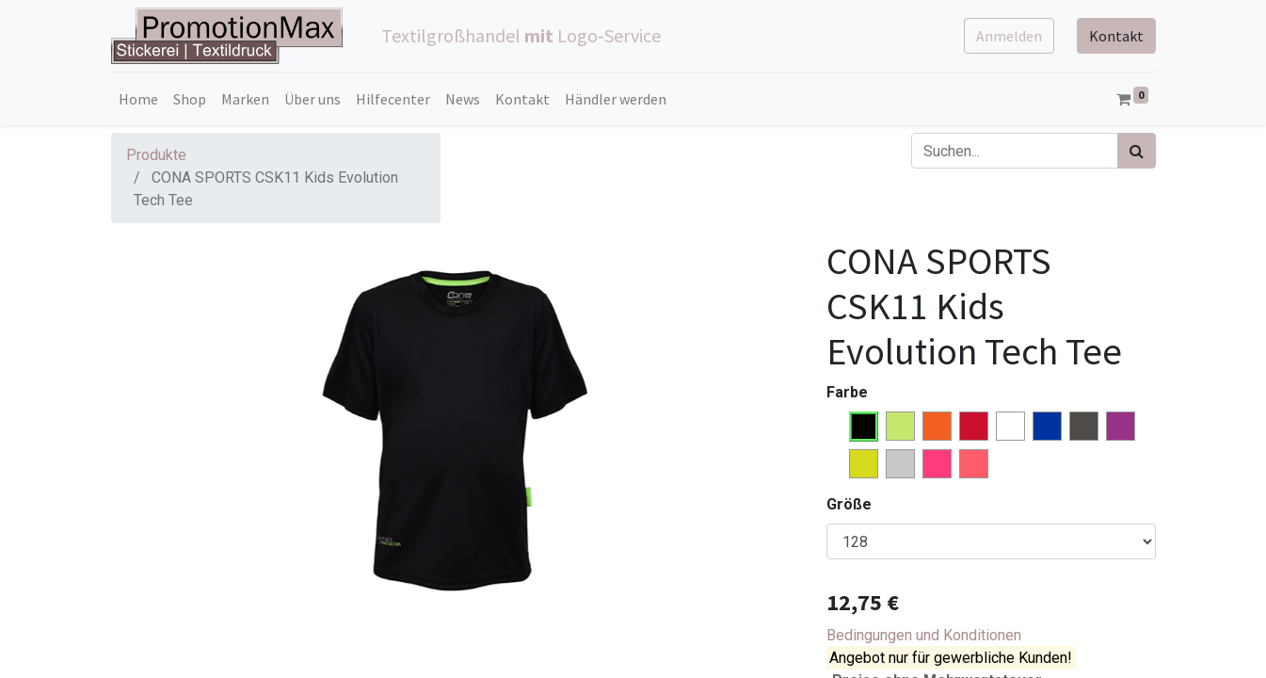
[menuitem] (138, 99)
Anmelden (1009, 35)
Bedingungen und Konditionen (923, 635)
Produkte (156, 155)
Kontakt (1116, 35)
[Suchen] (1136, 151)
